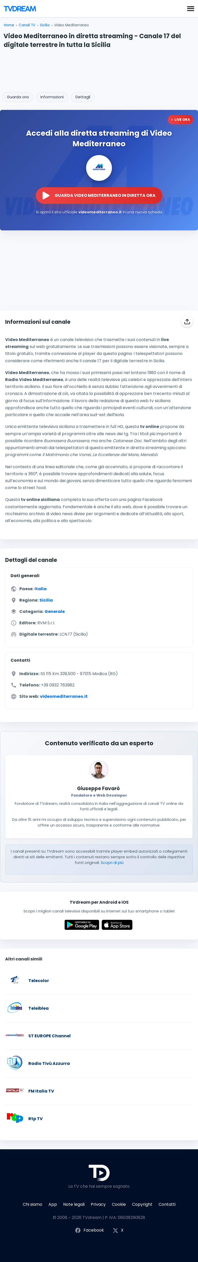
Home (9, 25)
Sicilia (45, 25)
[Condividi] (187, 321)
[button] (190, 8)
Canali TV (27, 25)
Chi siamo (32, 1204)
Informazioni (52, 97)
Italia (41, 589)
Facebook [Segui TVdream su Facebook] (89, 1230)
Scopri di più (112, 862)
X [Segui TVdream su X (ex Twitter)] (118, 1230)
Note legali (74, 1204)
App (52, 1204)
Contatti (167, 1204)
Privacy (98, 1204)
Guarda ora (18, 97)
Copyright (142, 1204)
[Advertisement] (99, 69)
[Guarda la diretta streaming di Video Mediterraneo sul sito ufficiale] (99, 195)
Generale (55, 611)
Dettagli (83, 97)
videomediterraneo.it (64, 696)
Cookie (119, 1204)
